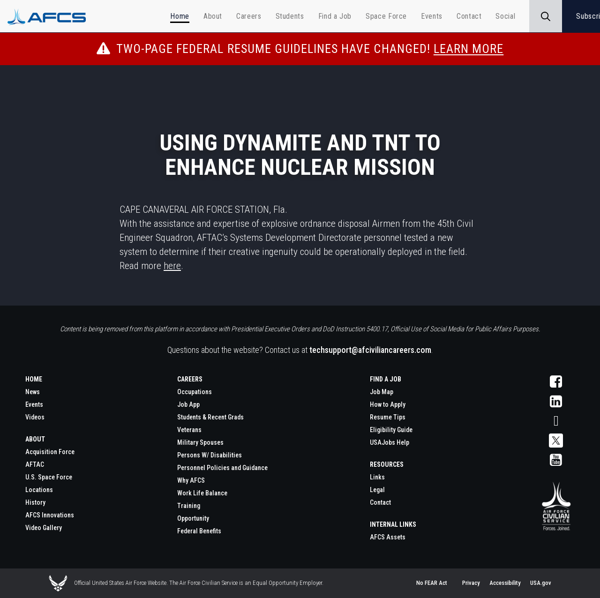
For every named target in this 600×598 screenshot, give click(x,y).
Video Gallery (43, 527)
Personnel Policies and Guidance (222, 467)
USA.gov (540, 582)
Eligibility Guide (391, 430)
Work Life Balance (202, 493)
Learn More (468, 49)
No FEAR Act (431, 582)
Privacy (471, 582)
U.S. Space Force (48, 477)
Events (34, 404)
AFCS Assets (387, 537)
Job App (188, 404)
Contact (380, 502)
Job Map (381, 392)
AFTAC (34, 464)
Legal (377, 489)
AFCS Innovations (49, 515)
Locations (39, 489)
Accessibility (505, 582)
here (172, 265)
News (32, 392)
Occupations (194, 392)
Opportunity (193, 518)
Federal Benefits (199, 531)
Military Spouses (200, 442)
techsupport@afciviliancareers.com (370, 350)
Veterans (189, 430)
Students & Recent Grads (210, 417)
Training (188, 505)
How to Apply (387, 404)
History (35, 502)
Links (377, 477)
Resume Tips (387, 417)
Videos (35, 417)
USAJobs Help (389, 442)
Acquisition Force (50, 452)
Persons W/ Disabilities (209, 455)
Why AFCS (191, 480)
